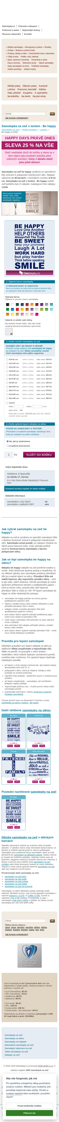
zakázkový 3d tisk (20, 1096)
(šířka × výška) (28, 359)
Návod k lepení (10, 1077)
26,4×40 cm (14, 379)
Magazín (50, 1077)
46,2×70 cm (14, 390)
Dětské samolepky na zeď (19, 837)
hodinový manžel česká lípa (42, 1096)
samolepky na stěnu (36, 710)
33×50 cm (13, 383)
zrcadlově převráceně (19, 446)
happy (31, 930)
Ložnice (43, 130)
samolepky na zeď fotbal (16, 884)
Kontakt (28, 34)
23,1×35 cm (14, 375)
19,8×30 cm (14, 371)
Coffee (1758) (34, 895)
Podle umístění (29, 130)
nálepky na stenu (43, 1093)
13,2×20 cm (14, 363)
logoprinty (29, 1093)
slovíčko (20, 927)
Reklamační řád (24, 1083)
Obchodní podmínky (12, 1080)
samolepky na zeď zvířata (16, 881)
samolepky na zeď (43, 791)
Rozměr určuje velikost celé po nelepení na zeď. (29, 349)
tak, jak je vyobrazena (19, 441)
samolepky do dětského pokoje (28, 855)
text (37, 930)
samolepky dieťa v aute (12, 1093)
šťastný (8, 930)
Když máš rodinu (39, 751)
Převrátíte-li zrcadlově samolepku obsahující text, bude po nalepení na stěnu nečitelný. (28, 431)
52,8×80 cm (14, 394)
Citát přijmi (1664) (20, 900)
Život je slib (39, 715)
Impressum (37, 1083)
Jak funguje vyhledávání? (16, 118)
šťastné (24, 930)
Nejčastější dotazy (31, 30)
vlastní (12, 403)
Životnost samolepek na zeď (32, 1077)
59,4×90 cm (14, 398)
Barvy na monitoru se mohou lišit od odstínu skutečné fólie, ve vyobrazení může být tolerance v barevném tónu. (29, 288)
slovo (7, 927)
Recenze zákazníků (11, 34)
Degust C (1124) (16, 895)
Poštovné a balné (10, 30)
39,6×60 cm (14, 387)
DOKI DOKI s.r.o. (45, 1066)
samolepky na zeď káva (15, 876)
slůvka (44, 927)
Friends (13, 751)
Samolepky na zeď (11, 130)
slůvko (37, 927)
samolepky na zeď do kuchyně (18, 886)
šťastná (16, 930)
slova (13, 927)
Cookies (51, 1080)
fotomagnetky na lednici (31, 1087)
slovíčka (29, 927)
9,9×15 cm (13, 359)
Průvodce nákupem (27, 26)
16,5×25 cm (14, 367)
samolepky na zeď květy (16, 879)
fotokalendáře (50, 1087)
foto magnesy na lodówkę (41, 1090)
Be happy (13, 715)
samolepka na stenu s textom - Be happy (20, 703)
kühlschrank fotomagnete (16, 1090)
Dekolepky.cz (8, 26)
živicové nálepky (29, 1099)
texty (42, 930)
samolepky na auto (10, 1087)
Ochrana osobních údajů (34, 1080)
